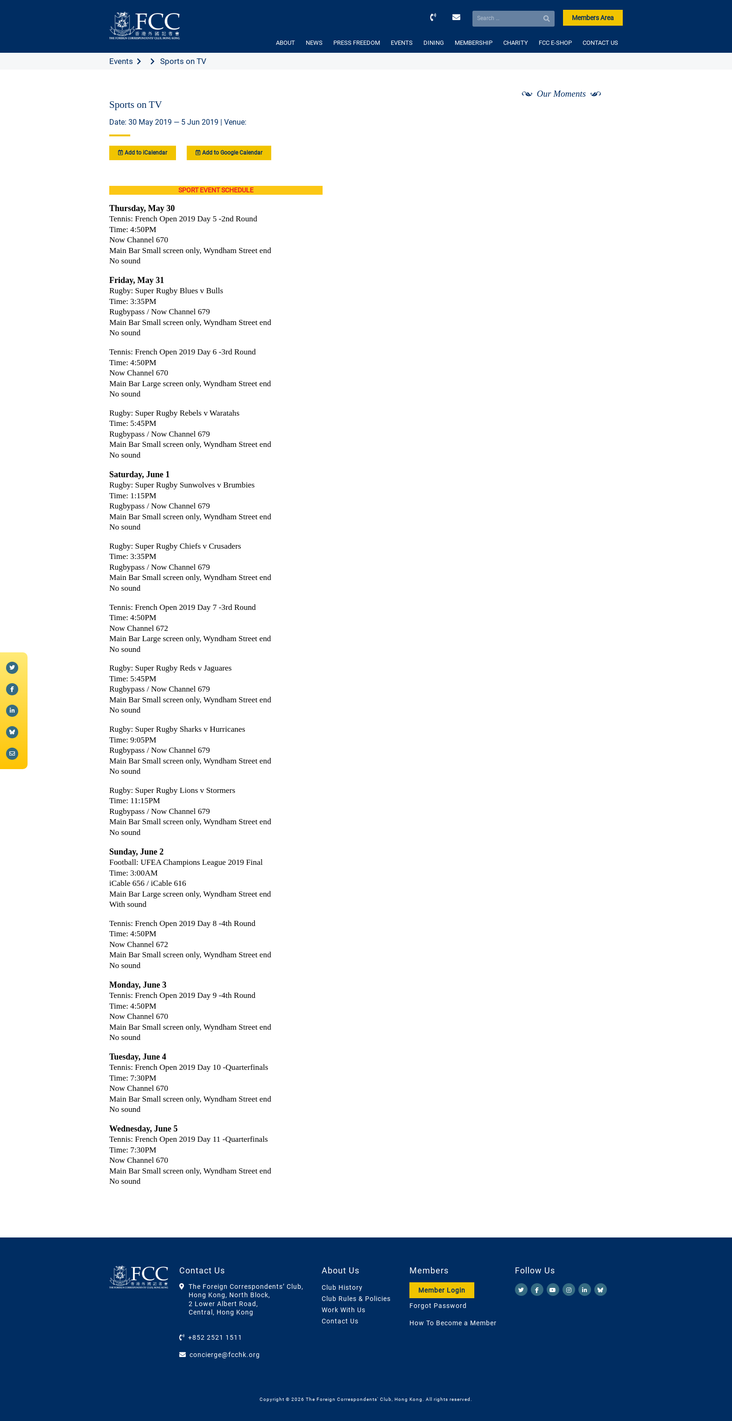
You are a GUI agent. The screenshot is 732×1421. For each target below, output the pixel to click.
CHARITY (515, 42)
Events (121, 61)
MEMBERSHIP (474, 42)
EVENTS (402, 42)
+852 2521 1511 (215, 1337)
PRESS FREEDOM (356, 42)
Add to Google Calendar (229, 152)
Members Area (593, 17)
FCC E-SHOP (555, 42)
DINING (433, 42)
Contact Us (340, 1321)
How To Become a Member (453, 1323)
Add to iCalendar (142, 152)
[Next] (605, 118)
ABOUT (285, 42)
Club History (342, 1287)
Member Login (441, 1290)
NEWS (314, 42)
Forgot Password (438, 1305)
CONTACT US (600, 42)
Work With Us (344, 1310)
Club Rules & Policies (356, 1298)
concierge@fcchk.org (225, 1354)
